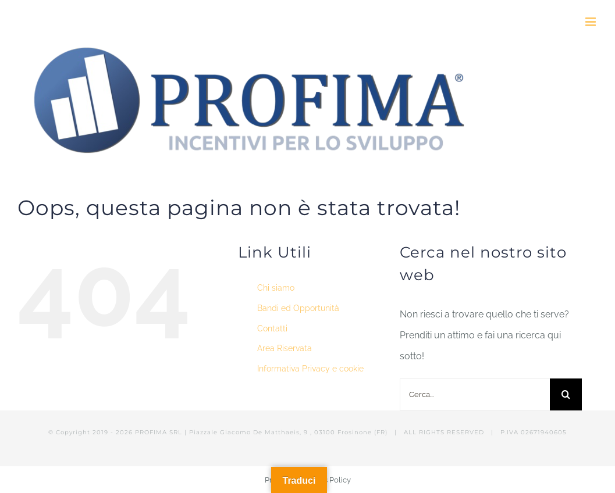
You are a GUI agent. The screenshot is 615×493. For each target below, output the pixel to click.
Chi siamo (275, 287)
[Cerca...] (474, 394)
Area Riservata (284, 348)
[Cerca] (566, 394)
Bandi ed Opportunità (298, 308)
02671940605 (544, 432)
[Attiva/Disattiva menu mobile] (591, 22)
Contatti (272, 328)
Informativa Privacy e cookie (310, 368)
